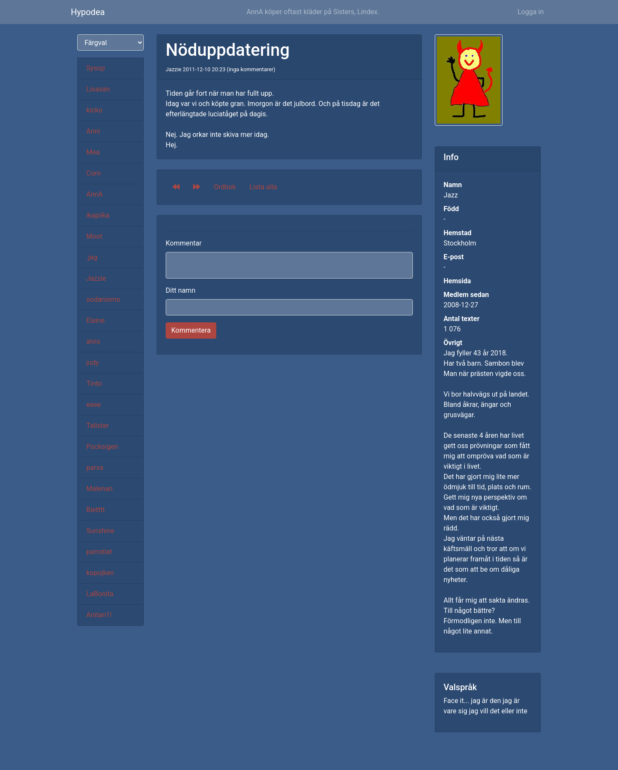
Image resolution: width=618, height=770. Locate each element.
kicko (94, 110)
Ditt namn (180, 290)
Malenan (99, 489)
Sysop (95, 68)
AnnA (94, 194)
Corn (93, 173)
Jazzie (96, 278)
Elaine (95, 320)
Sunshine (100, 531)
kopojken (100, 573)
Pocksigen (102, 447)
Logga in (531, 12)
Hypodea (88, 12)
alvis (93, 341)
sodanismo (103, 299)
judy (92, 362)
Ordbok (225, 187)
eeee (93, 404)
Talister (97, 425)
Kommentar (184, 243)
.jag (91, 257)
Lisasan (98, 89)
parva (94, 468)
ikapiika (97, 215)
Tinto (94, 383)
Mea (93, 152)
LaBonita (99, 594)
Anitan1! (99, 615)
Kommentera (191, 330)
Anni (93, 131)
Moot (94, 236)
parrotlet (99, 552)
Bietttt (95, 510)
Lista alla (263, 187)
